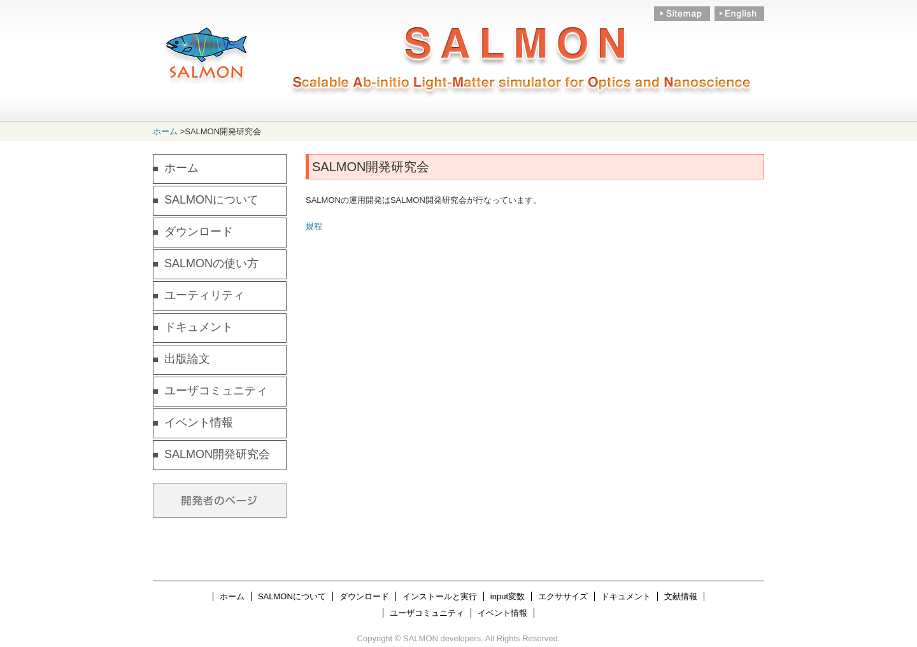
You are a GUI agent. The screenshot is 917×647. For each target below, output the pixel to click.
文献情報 (680, 596)
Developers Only (220, 500)
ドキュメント (198, 327)
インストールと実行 (439, 596)
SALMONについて (211, 199)
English (739, 14)
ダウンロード (198, 231)
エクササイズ (563, 596)
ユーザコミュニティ (215, 390)
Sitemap (682, 14)
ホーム (165, 131)
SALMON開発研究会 (217, 454)
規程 (314, 226)
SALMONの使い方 (211, 263)
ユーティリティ (204, 295)
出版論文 (187, 358)
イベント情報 (198, 422)
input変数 (507, 596)
